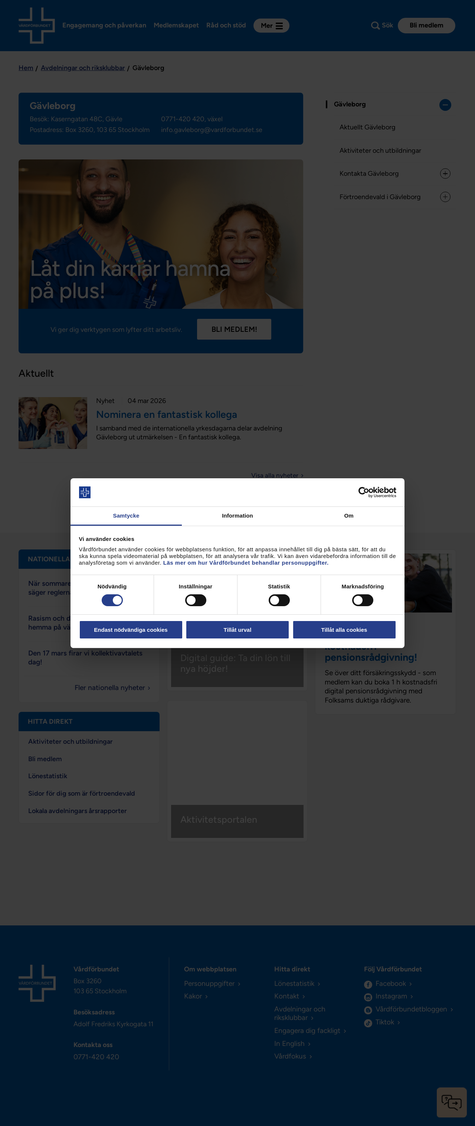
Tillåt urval (238, 630)
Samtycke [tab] (126, 515)
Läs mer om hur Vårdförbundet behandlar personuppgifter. (246, 562)
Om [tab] (348, 515)
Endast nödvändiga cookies (130, 630)
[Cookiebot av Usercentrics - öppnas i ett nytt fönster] (363, 492)
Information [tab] (237, 515)
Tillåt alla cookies (344, 630)
